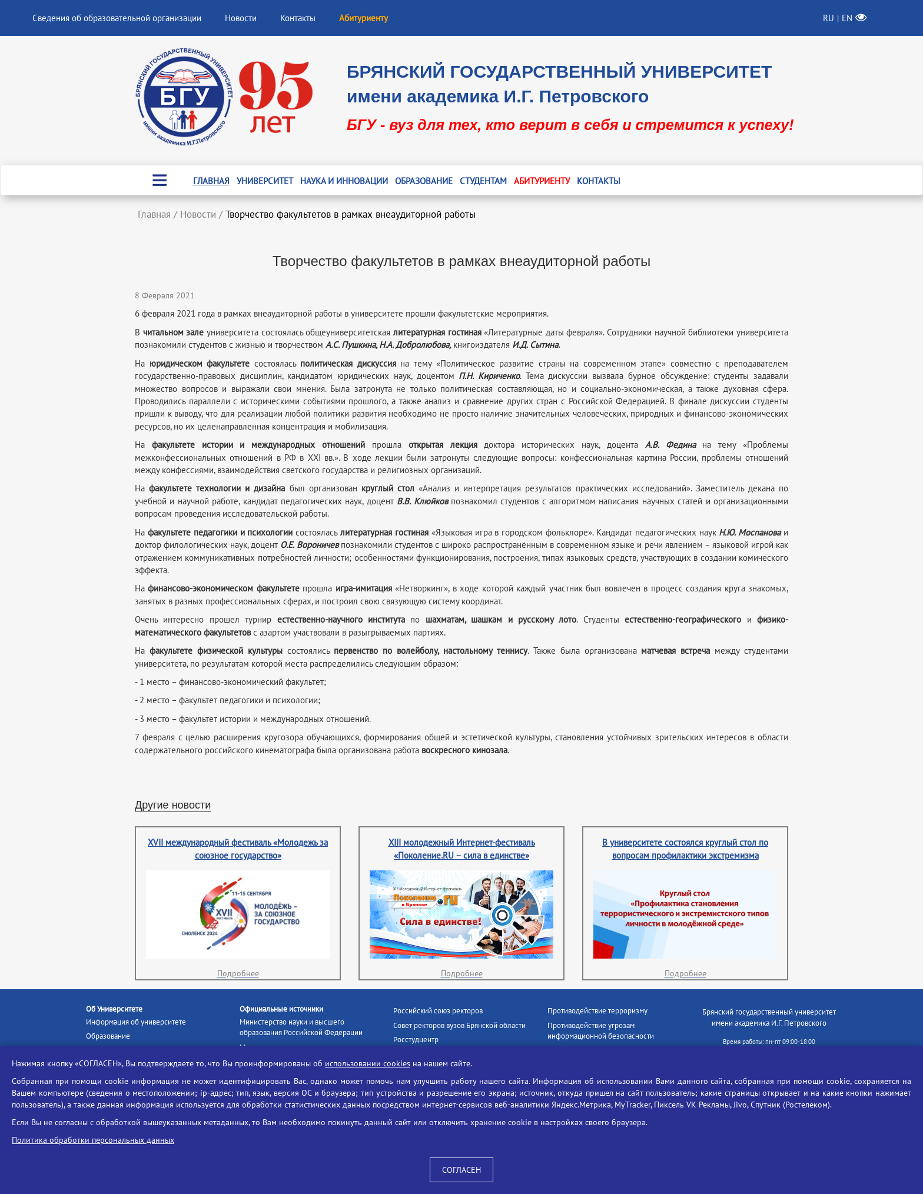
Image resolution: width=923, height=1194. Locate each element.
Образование (424, 181)
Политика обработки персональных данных (93, 1140)
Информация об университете (136, 1022)
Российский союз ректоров (438, 1011)
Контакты (298, 18)
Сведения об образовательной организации (116, 18)
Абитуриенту (542, 181)
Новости (241, 18)
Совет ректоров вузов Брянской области (459, 1025)
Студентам (483, 181)
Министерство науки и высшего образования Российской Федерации (301, 1027)
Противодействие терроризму (597, 1011)
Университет (265, 181)
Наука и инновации (344, 181)
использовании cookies (367, 1063)
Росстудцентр (416, 1040)
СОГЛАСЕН (461, 1170)
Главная (211, 181)
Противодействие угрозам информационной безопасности (600, 1031)
